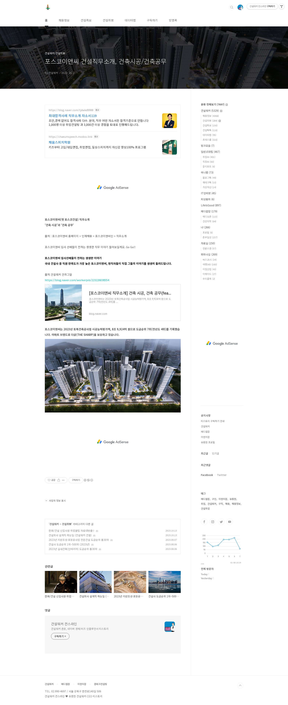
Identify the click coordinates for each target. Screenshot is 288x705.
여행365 (210, 264)
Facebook (207, 475)
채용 (227, 503)
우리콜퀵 (209, 278)
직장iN (208, 161)
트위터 (221, 521)
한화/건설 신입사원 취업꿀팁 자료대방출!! (71, 530)
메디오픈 (210, 216)
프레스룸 (210, 139)
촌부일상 (210, 237)
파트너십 (209, 254)
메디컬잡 (209, 211)
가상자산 (209, 187)
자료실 (208, 243)
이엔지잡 (205, 437)
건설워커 (54, 524)
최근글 (204, 453)
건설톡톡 (210, 130)
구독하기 (152, 20)
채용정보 (64, 20)
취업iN (209, 157)
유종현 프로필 (208, 442)
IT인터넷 (208, 193)
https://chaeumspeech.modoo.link (70, 136)
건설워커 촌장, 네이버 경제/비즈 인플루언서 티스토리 (80, 629)
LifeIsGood (211, 205)
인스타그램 (212, 521)
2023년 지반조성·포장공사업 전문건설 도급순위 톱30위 (79, 540)
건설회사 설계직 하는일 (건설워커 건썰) (70, 535)
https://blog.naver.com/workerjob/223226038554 (77, 280)
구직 (221, 503)
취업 (203, 503)
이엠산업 (209, 269)
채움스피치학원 (60, 142)
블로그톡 (209, 177)
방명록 (173, 20)
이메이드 (209, 274)
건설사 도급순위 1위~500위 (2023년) (69, 544)
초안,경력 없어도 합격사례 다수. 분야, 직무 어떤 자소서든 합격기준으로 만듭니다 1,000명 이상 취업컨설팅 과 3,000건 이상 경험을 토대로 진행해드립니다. (98, 122)
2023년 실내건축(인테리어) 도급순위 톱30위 (73, 549)
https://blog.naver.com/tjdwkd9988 (71, 110)
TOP (240, 685)
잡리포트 (209, 166)
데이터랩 (130, 20)
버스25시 (210, 259)
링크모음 (208, 145)
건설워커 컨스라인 (64, 624)
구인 (214, 499)
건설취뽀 (108, 20)
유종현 (233, 499)
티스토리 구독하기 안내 (212, 421)
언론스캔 (209, 248)
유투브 (229, 521)
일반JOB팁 (210, 152)
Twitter (222, 475)
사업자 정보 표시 (55, 500)
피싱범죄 (208, 199)
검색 (232, 7)
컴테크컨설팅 (100, 684)
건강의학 (209, 221)
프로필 (208, 232)
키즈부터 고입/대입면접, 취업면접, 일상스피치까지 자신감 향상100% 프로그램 (97, 147)
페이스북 (204, 521)
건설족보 (86, 20)
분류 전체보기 (214, 104)
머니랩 (207, 172)
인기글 (215, 453)
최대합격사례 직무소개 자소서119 (73, 115)
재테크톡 (209, 182)
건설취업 (205, 508)
